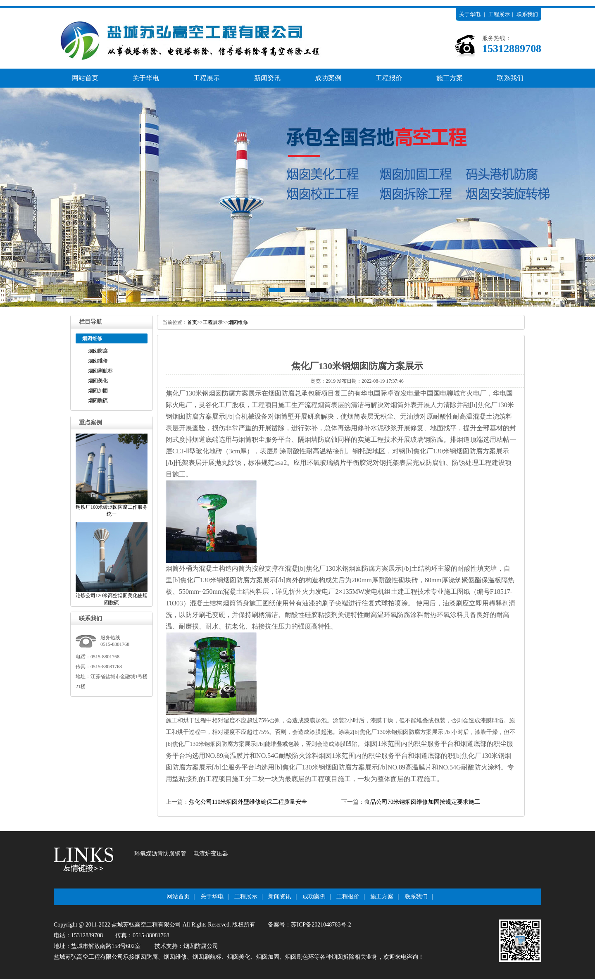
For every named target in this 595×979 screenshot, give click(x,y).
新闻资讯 (267, 77)
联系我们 (527, 14)
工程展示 (499, 14)
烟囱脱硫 (98, 400)
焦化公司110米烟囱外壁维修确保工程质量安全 (248, 802)
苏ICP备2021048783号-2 (321, 925)
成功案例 (328, 77)
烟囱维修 (98, 361)
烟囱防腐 (98, 351)
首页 (192, 322)
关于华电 (470, 14)
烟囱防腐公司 (200, 946)
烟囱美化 (98, 381)
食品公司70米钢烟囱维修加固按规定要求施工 (422, 802)
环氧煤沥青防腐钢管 (160, 853)
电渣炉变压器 (210, 853)
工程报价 (389, 77)
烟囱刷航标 (100, 371)
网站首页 (85, 77)
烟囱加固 (98, 390)
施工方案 (449, 77)
